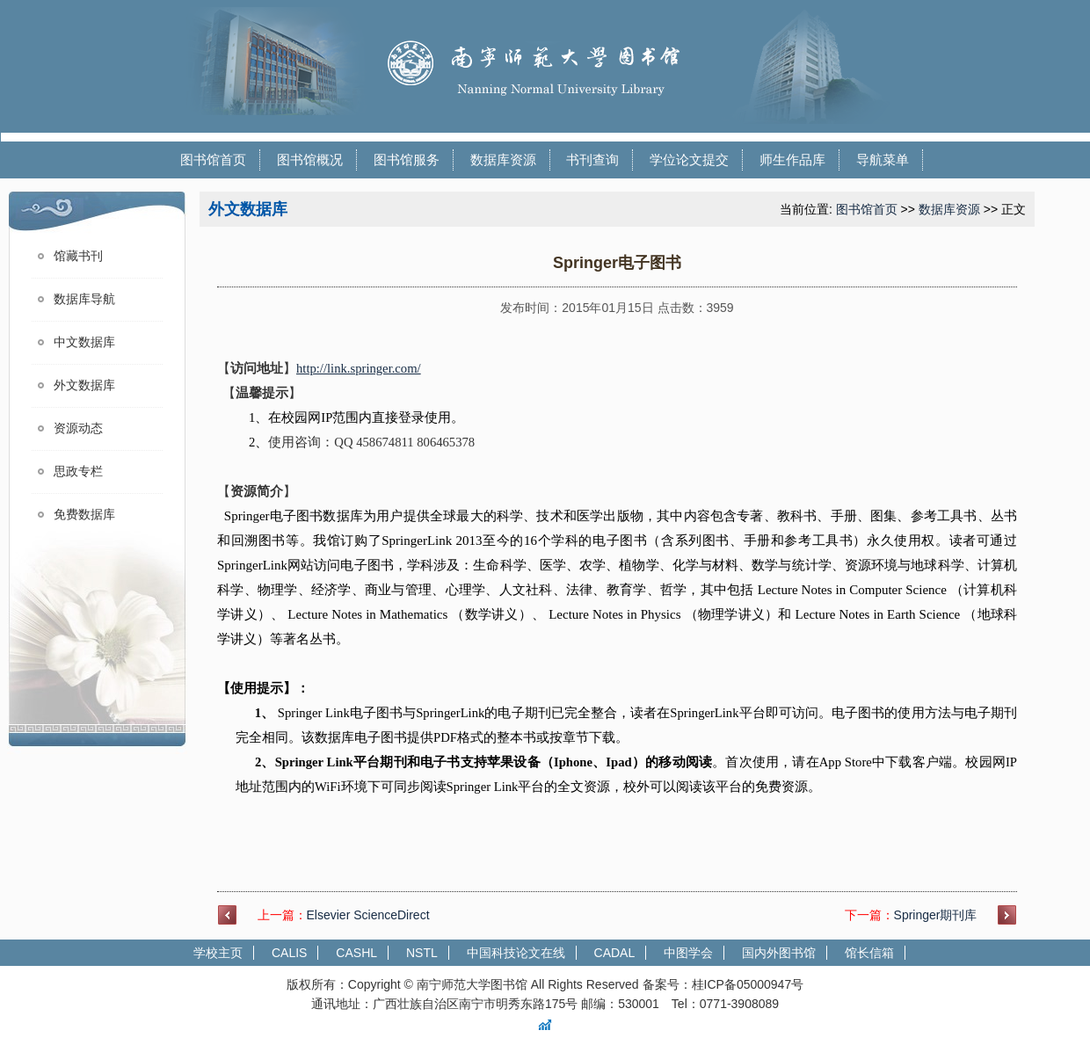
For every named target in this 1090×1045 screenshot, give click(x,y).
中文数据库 (84, 342)
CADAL (615, 953)
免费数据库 (84, 514)
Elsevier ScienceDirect (368, 915)
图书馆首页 (213, 159)
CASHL (356, 953)
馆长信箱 (869, 953)
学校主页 (218, 953)
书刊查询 (592, 159)
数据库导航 (84, 299)
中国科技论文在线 (516, 953)
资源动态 (78, 428)
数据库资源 (503, 159)
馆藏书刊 (78, 256)
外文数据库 (84, 385)
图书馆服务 (407, 159)
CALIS (289, 953)
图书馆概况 (310, 159)
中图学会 (688, 953)
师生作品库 (792, 159)
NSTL (422, 953)
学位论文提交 (689, 159)
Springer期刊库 (935, 915)
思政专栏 (78, 471)
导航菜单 (882, 159)
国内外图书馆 (779, 953)
